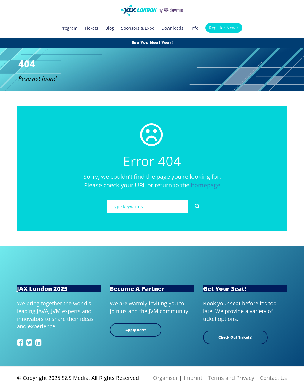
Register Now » (224, 28)
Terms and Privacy (231, 377)
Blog (109, 28)
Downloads (172, 28)
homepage (205, 185)
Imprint (193, 377)
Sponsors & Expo (137, 28)
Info (194, 28)
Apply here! (135, 329)
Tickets (91, 28)
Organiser (165, 377)
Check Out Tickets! (235, 337)
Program (69, 28)
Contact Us (273, 377)
